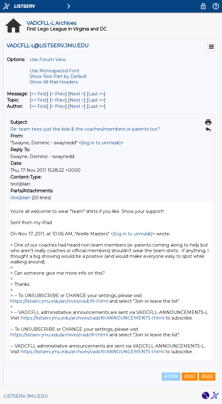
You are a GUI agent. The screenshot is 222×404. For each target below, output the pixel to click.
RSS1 (189, 376)
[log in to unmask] (101, 143)
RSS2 (207, 376)
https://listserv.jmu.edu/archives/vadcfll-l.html (59, 301)
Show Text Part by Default (58, 76)
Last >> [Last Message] (96, 94)
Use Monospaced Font (54, 71)
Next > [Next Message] (77, 94)
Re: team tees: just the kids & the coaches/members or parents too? (85, 129)
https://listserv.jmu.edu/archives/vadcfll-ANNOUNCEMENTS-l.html (92, 318)
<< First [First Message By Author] (39, 106)
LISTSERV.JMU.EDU (25, 396)
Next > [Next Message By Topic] (77, 100)
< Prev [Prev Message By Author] (58, 106)
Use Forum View (48, 59)
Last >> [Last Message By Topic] (96, 100)
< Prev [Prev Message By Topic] (58, 100)
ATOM (171, 376)
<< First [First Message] (39, 94)
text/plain (20, 197)
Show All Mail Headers (54, 82)
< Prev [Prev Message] (58, 94)
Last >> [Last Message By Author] (96, 106)
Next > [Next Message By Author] (77, 106)
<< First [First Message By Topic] (39, 100)
